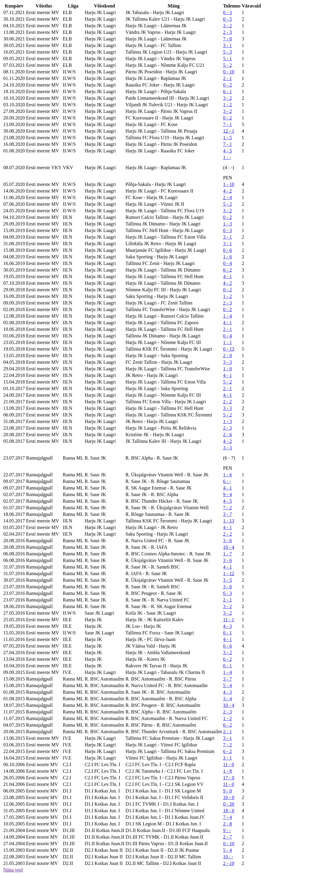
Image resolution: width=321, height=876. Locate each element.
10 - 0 (228, 797)
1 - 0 (227, 368)
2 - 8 (227, 823)
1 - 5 (227, 137)
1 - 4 (227, 316)
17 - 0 (228, 777)
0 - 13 (228, 348)
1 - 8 (227, 771)
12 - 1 (228, 131)
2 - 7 (227, 836)
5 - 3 (227, 51)
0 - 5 (227, 19)
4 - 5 (227, 150)
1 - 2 (227, 104)
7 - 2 (227, 507)
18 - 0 (228, 810)
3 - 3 (227, 362)
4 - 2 (227, 190)
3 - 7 (227, 514)
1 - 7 (227, 553)
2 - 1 (227, 78)
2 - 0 (227, 355)
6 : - (227, 481)
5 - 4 (227, 685)
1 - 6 (227, 256)
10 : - (228, 856)
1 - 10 (228, 184)
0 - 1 (227, 632)
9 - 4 (227, 494)
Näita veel (13, 869)
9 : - (227, 830)
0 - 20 (228, 804)
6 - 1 (227, 91)
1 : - (227, 157)
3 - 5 (227, 580)
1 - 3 (227, 223)
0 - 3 (227, 12)
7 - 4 (227, 817)
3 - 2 (227, 25)
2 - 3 (227, 32)
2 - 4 (227, 197)
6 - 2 (227, 269)
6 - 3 (227, 593)
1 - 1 (227, 342)
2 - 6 (227, 434)
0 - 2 (227, 84)
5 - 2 (227, 65)
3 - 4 (227, 698)
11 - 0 (228, 764)
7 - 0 (227, 38)
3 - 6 (227, 540)
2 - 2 (227, 401)
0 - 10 (228, 71)
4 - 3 (227, 626)
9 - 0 (227, 790)
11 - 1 (228, 619)
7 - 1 (227, 124)
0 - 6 (227, 250)
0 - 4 (227, 263)
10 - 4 (228, 547)
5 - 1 (227, 58)
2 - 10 (228, 863)
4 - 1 (227, 276)
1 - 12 (228, 573)
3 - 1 (227, 45)
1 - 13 (228, 520)
